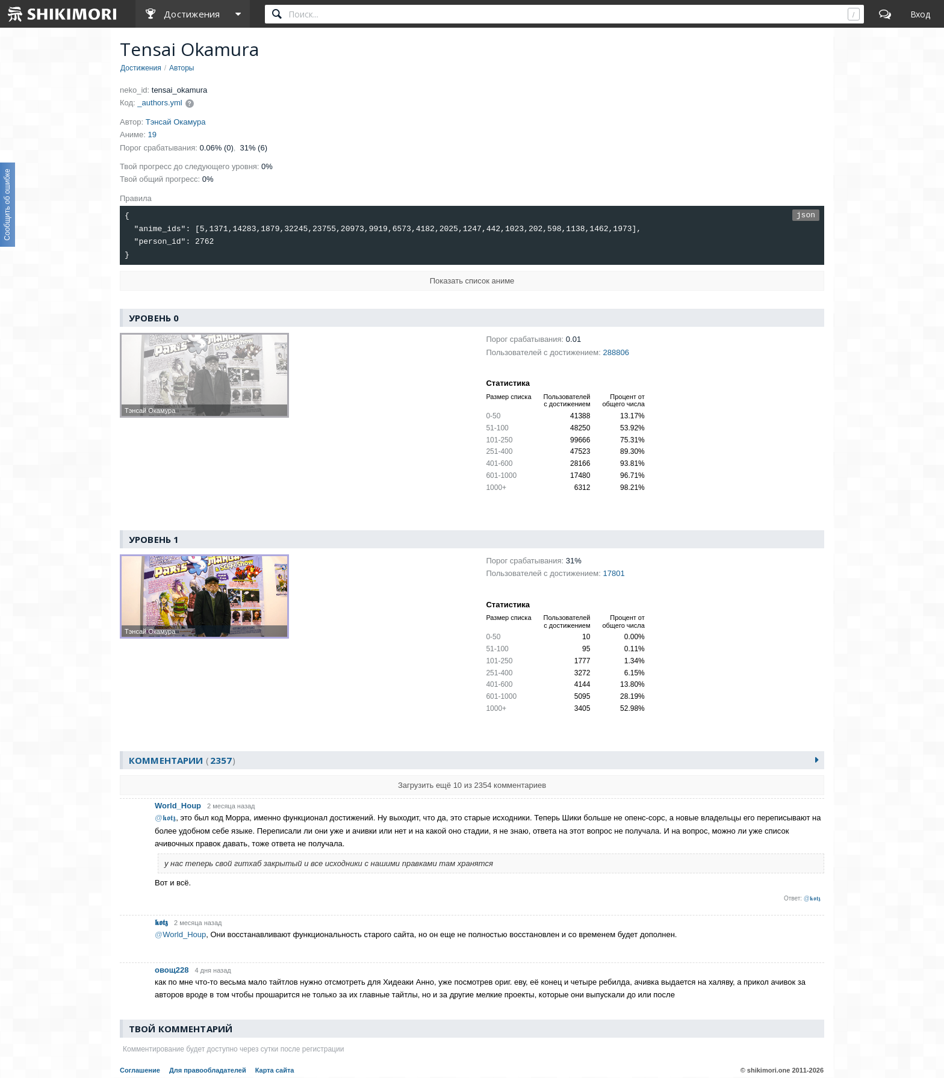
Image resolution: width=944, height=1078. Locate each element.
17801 (613, 573)
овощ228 (171, 969)
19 (152, 134)
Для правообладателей (207, 1070)
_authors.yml (159, 102)
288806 (616, 352)
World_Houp (178, 806)
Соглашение (140, 1070)
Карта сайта (274, 1070)
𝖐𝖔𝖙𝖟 (161, 922)
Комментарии (182, 760)
